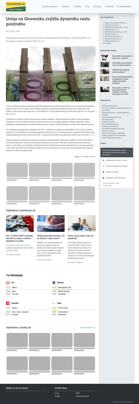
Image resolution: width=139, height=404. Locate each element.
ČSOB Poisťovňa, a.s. (112, 34)
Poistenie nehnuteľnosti (110, 126)
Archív (57, 393)
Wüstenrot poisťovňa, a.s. (113, 39)
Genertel (108, 43)
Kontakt (57, 396)
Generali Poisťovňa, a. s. (113, 25)
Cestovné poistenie (108, 122)
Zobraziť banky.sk (88, 328)
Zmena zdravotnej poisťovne (111, 117)
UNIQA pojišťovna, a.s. (112, 41)
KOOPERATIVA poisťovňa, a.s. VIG (116, 27)
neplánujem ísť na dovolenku (115, 178)
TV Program (14, 275)
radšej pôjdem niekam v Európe (116, 160)
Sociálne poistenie (108, 131)
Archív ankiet (107, 185)
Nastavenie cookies (82, 396)
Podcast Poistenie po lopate (111, 138)
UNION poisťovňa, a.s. (112, 30)
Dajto (59, 303)
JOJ (12, 283)
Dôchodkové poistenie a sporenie (113, 128)
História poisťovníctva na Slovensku (114, 135)
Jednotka (14, 303)
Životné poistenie (108, 119)
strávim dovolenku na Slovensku (117, 166)
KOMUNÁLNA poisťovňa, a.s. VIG (116, 32)
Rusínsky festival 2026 (109, 106)
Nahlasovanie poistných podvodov (113, 133)
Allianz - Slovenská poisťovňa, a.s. (116, 23)
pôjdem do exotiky (112, 172)
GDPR (78, 393)
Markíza (60, 283)
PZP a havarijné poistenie (110, 124)
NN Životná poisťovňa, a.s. (113, 36)
